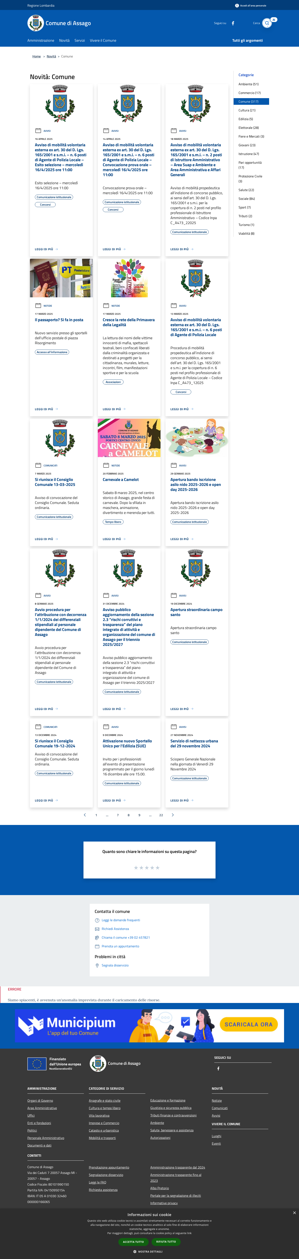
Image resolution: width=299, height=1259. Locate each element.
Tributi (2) (245, 215)
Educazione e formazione (167, 1100)
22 (161, 814)
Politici (32, 1130)
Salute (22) (246, 189)
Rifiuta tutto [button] (166, 1241)
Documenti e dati (39, 1145)
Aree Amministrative (42, 1107)
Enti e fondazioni (39, 1122)
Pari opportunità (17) (250, 165)
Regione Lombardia (40, 5)
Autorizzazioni (160, 1137)
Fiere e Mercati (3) (251, 136)
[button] (149, 1251)
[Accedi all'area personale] (251, 5)
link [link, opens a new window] (189, 1233)
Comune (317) (248, 101)
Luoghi (216, 1135)
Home (36, 56)
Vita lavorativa (99, 1115)
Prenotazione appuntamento (109, 1167)
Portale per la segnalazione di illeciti (175, 1195)
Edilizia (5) (246, 118)
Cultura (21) (247, 110)
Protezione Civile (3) (250, 179)
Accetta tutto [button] (133, 1242)
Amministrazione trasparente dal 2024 (177, 1167)
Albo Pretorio (159, 1188)
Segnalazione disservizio (106, 1174)
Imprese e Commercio (104, 1122)
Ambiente (157, 1122)
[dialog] (149, 1234)
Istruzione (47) (249, 153)
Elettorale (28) (249, 127)
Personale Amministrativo (45, 1137)
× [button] (294, 1213)
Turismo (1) (246, 224)
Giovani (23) (247, 145)
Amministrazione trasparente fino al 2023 (175, 1177)
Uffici (31, 1115)
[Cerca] (267, 23)
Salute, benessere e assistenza (172, 1130)
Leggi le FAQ (97, 1182)
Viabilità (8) (246, 233)
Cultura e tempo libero (104, 1107)
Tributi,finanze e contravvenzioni (173, 1115)
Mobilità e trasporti (102, 1137)
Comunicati (46, 465)
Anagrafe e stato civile (104, 1100)
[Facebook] (229, 23)
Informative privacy (164, 1202)
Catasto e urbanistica (104, 1130)
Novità (51, 56)
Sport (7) (245, 207)
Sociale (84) (247, 198)
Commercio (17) (250, 92)
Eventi (216, 1143)
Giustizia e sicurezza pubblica (170, 1107)
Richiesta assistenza (103, 1189)
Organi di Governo (40, 1100)
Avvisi (43, 131)
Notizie (43, 306)
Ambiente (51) (249, 84)
